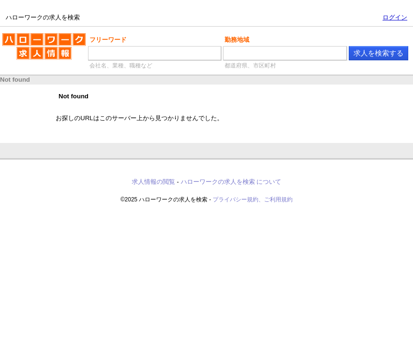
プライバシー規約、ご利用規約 (253, 199)
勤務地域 (237, 39)
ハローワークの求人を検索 (44, 50)
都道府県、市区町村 (250, 65)
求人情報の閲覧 (153, 181)
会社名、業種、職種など (120, 65)
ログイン (395, 17)
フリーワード (108, 39)
